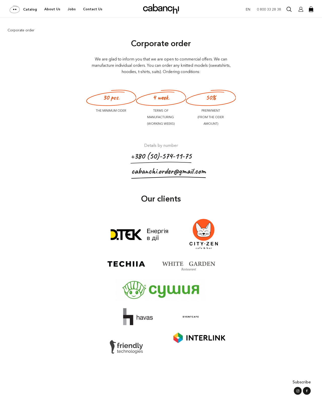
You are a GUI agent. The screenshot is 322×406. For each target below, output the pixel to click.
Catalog (23, 9)
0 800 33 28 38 (269, 9)
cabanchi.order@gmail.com (168, 172)
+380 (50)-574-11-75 (161, 157)
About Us (52, 9)
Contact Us (92, 9)
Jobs (71, 9)
